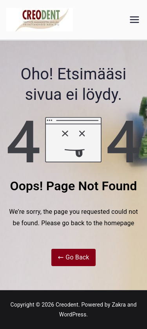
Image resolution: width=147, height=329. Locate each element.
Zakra (119, 304)
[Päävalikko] (134, 19)
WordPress (72, 314)
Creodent (67, 304)
